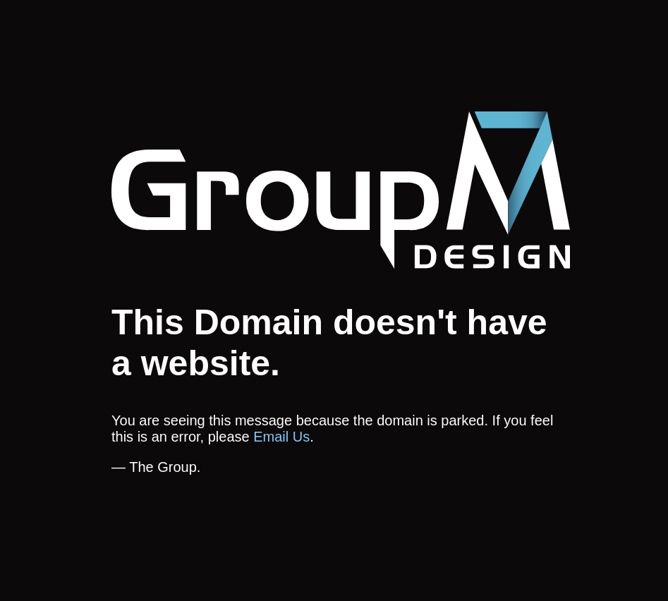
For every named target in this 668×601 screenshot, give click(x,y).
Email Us (281, 436)
